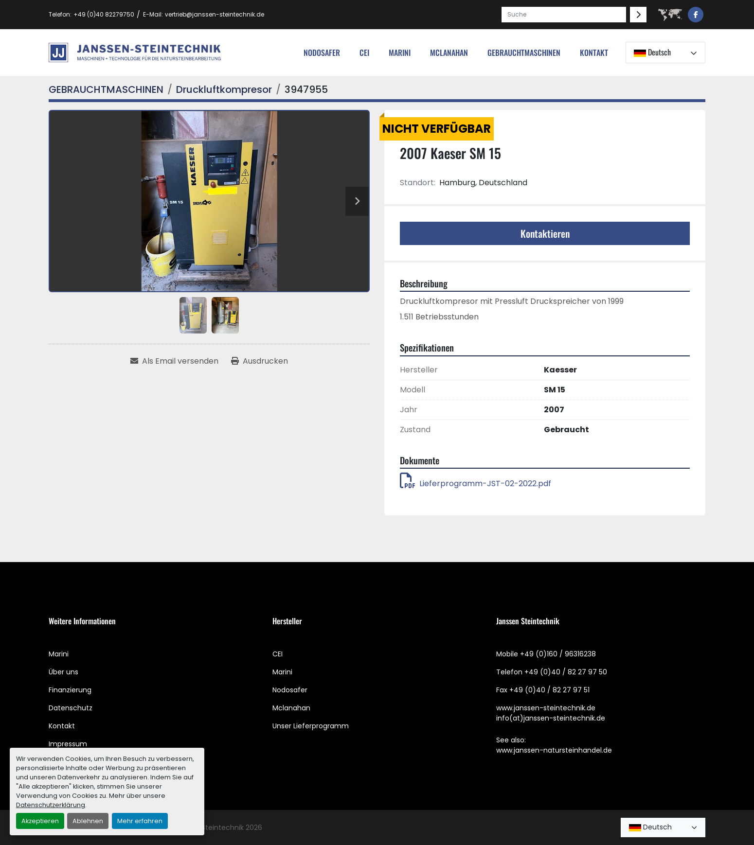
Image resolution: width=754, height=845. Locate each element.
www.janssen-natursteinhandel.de (554, 750)
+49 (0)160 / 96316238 (558, 654)
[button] (524, 52)
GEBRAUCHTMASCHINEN (523, 52)
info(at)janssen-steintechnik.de (550, 718)
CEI (277, 654)
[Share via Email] (174, 361)
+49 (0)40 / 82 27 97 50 (565, 672)
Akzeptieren (40, 821)
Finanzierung (70, 690)
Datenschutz (70, 708)
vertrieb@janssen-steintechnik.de (214, 14)
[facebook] (695, 14)
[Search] (564, 14)
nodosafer (322, 52)
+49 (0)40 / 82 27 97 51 (549, 690)
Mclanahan (291, 708)
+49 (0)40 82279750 (103, 14)
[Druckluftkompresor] (224, 89)
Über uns (63, 672)
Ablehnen (87, 821)
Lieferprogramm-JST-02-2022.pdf (475, 483)
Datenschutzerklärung (50, 805)
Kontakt (594, 52)
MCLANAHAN (449, 52)
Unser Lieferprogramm (310, 726)
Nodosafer (289, 690)
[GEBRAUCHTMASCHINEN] (106, 89)
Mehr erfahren (139, 821)
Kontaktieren (545, 233)
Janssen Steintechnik (208, 827)
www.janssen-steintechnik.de (545, 708)
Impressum (68, 744)
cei (364, 52)
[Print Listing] (259, 361)
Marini (400, 52)
